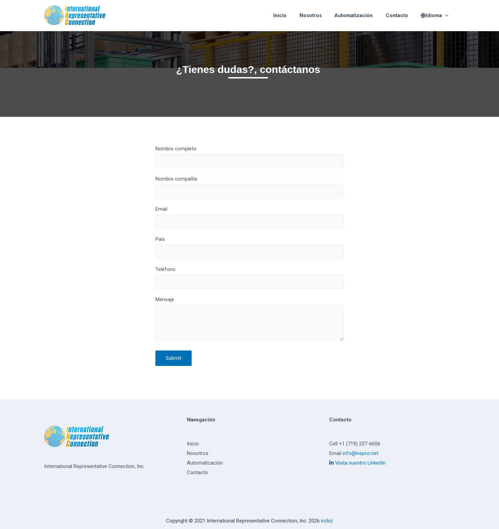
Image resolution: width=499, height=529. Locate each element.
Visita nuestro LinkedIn (357, 464)
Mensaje (249, 321)
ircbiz (327, 522)
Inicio (291, 15)
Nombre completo (249, 157)
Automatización (360, 15)
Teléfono (249, 278)
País (249, 247)
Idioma (436, 15)
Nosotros (319, 15)
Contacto (400, 15)
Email (249, 217)
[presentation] (446, 15)
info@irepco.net (361, 454)
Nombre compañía (249, 187)
